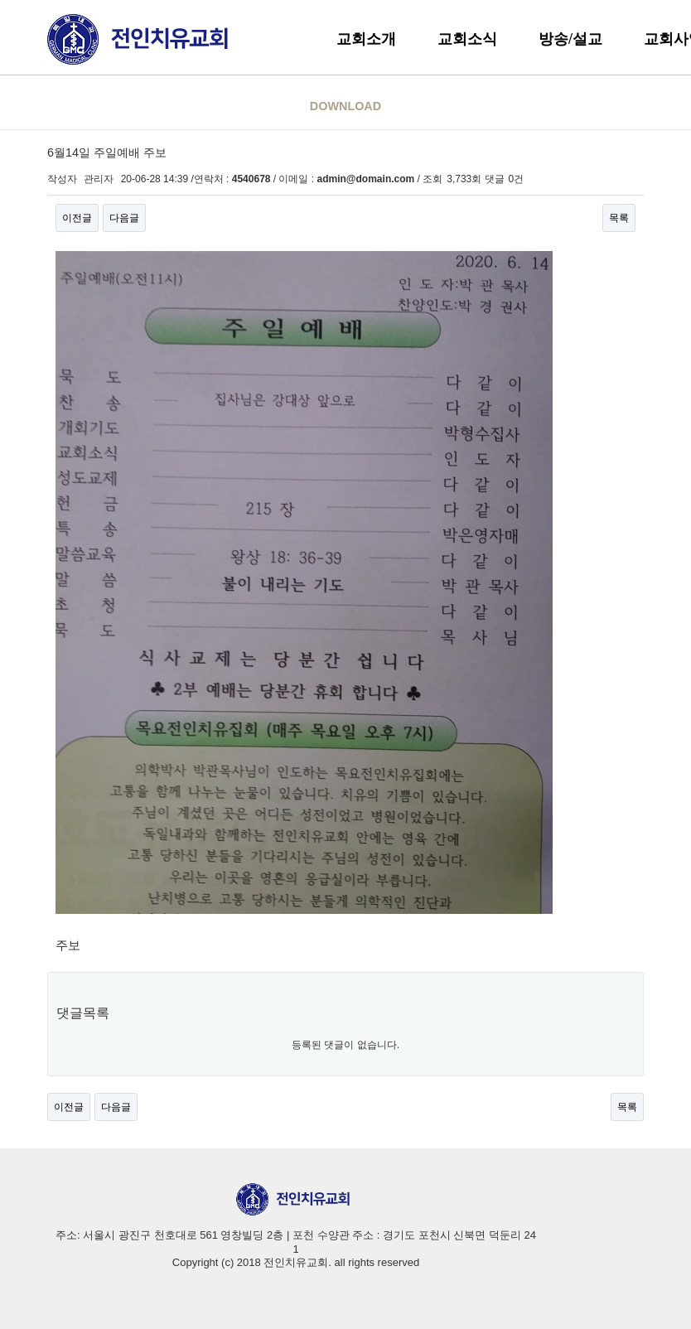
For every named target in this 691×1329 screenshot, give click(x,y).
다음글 (124, 218)
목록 (619, 218)
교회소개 (366, 39)
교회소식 (467, 39)
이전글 (77, 218)
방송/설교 (570, 39)
